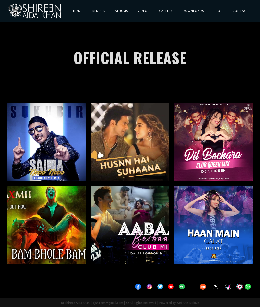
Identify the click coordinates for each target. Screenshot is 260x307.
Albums (121, 11)
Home (78, 11)
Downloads (193, 11)
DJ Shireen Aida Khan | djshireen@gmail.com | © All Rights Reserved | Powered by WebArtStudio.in (130, 303)
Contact (240, 11)
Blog (218, 11)
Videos (143, 11)
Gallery (166, 11)
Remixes (98, 11)
